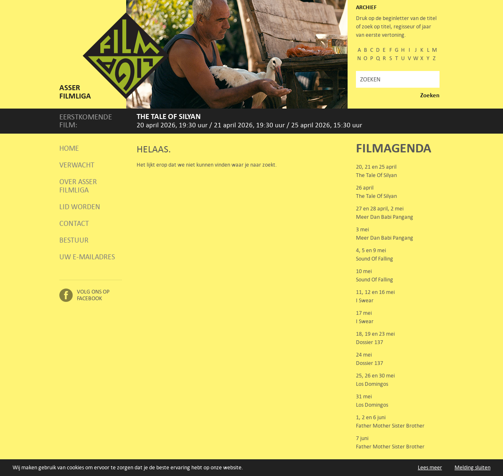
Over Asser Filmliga (78, 185)
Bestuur (74, 240)
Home (69, 148)
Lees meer (430, 467)
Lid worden (79, 207)
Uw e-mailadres (87, 257)
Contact (74, 223)
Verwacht (76, 165)
